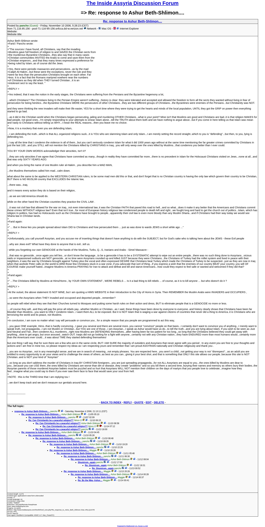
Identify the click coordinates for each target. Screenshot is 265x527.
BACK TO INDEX (111, 402)
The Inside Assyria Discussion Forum (132, 3)
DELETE (159, 402)
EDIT (148, 402)
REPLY (128, 402)
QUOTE (138, 402)
